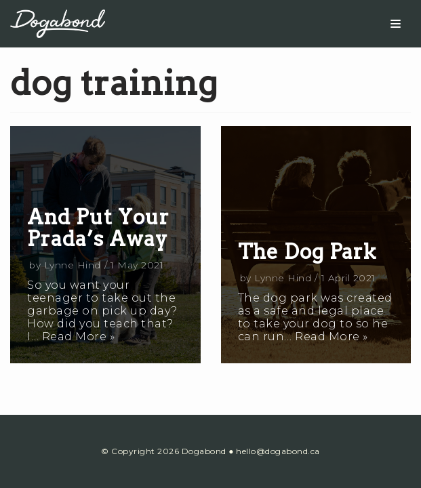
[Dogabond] (57, 23)
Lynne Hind (72, 265)
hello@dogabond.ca (278, 451)
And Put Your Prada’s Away (98, 228)
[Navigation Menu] (395, 24)
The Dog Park (307, 251)
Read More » (78, 336)
